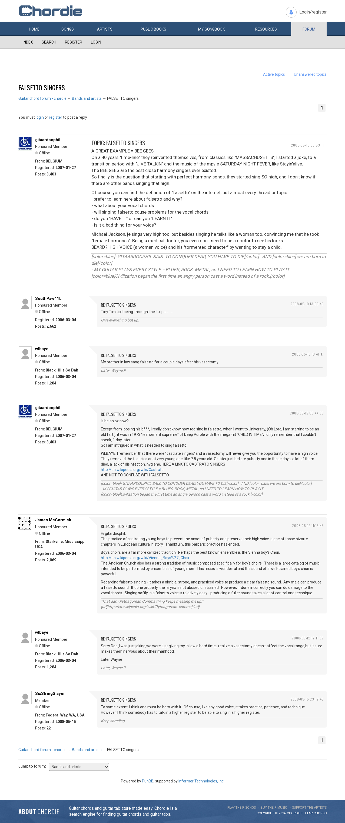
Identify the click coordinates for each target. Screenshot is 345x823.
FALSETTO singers (41, 87)
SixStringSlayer (50, 693)
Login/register (313, 12)
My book (211, 29)
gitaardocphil (47, 139)
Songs (67, 29)
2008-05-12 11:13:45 (308, 525)
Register (73, 42)
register (55, 117)
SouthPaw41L (48, 298)
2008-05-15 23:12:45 (307, 699)
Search (49, 42)
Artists (104, 29)
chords (320, 813)
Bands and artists (87, 98)
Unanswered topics (310, 74)
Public (153, 29)
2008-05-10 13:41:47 (308, 354)
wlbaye (41, 348)
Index (28, 42)
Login (96, 42)
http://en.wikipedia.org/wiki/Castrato (132, 469)
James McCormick (53, 519)
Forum (309, 29)
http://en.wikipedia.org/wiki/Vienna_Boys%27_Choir (145, 558)
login (40, 117)
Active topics (274, 74)
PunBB (148, 781)
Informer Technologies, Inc (201, 781)
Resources (266, 29)
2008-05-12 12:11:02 (308, 638)
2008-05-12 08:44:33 (307, 413)
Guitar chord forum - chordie (42, 98)
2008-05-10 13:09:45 (307, 303)
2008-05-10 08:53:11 (307, 145)
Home (34, 29)
